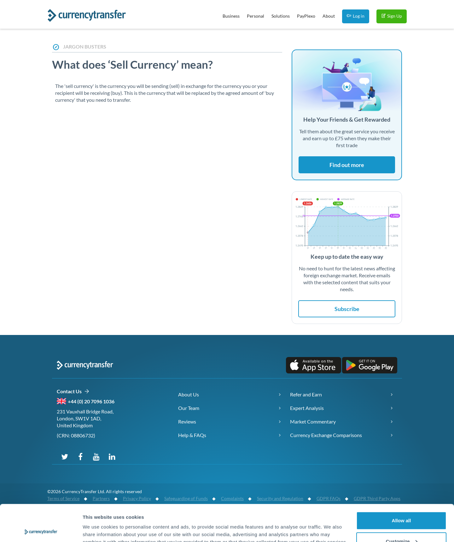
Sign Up (391, 16)
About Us (188, 394)
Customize (401, 504)
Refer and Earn (306, 394)
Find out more (346, 164)
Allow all (401, 484)
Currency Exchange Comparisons (326, 435)
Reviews (187, 421)
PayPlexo (306, 16)
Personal (255, 16)
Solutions (280, 16)
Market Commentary (313, 421)
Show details (97, 522)
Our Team (188, 408)
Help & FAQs (192, 435)
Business (231, 16)
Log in (355, 16)
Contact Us (73, 391)
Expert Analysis (307, 408)
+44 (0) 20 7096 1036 (91, 401)
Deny (401, 525)
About (329, 16)
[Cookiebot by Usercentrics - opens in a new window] (40, 529)
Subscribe (347, 308)
